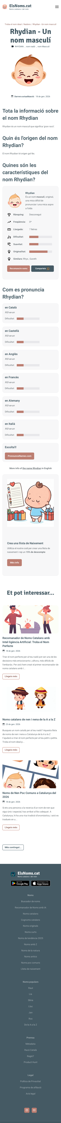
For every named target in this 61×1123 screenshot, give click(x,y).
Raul (30, 988)
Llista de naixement (30, 969)
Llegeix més (11, 676)
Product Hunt (30, 1062)
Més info (14, 562)
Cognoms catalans (30, 920)
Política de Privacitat (30, 1081)
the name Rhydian (31, 468)
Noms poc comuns (30, 962)
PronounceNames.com (19, 456)
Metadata (30, 1044)
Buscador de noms (30, 901)
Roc (31, 1018)
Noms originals (30, 926)
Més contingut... (13, 847)
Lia (30, 994)
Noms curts (30, 932)
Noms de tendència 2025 (30, 938)
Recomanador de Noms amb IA (30, 907)
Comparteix (42, 268)
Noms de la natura (30, 950)
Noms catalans (30, 913)
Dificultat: (9, 318)
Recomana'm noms (18, 268)
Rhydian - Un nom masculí (44, 24)
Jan (31, 1012)
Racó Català (30, 1050)
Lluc (30, 1006)
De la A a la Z (30, 1024)
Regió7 (30, 1056)
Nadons (27, 24)
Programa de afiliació (30, 1087)
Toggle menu (58, 7)
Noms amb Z (30, 944)
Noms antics (30, 956)
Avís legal (30, 1093)
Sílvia (30, 1000)
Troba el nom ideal (13, 24)
